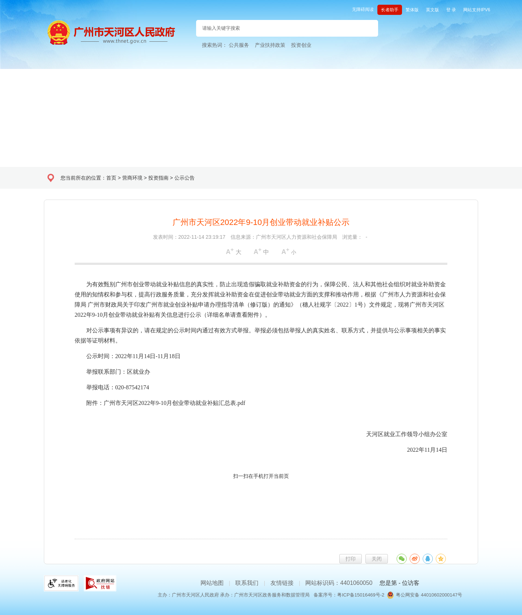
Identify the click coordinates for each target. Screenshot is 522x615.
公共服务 (239, 45)
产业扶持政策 (270, 45)
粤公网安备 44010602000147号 (429, 595)
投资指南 (158, 178)
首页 (111, 178)
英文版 (432, 9)
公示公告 (184, 178)
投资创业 (301, 45)
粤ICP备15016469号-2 (360, 595)
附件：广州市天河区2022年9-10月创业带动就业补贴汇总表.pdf (165, 403)
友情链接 (282, 583)
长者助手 (389, 9)
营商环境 (132, 178)
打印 (350, 559)
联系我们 (246, 583)
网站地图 (212, 583)
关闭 (377, 559)
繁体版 (412, 9)
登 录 (451, 9)
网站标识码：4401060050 (338, 583)
